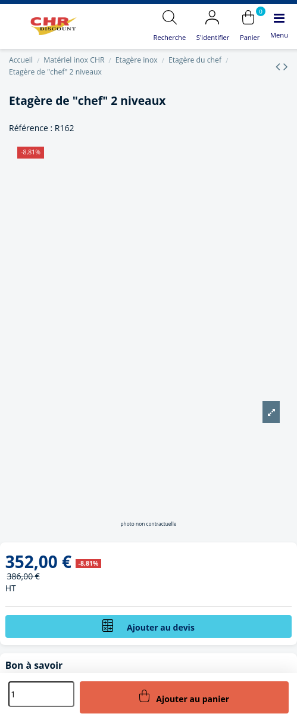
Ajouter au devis (148, 626)
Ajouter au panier (184, 697)
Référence (28, 128)
